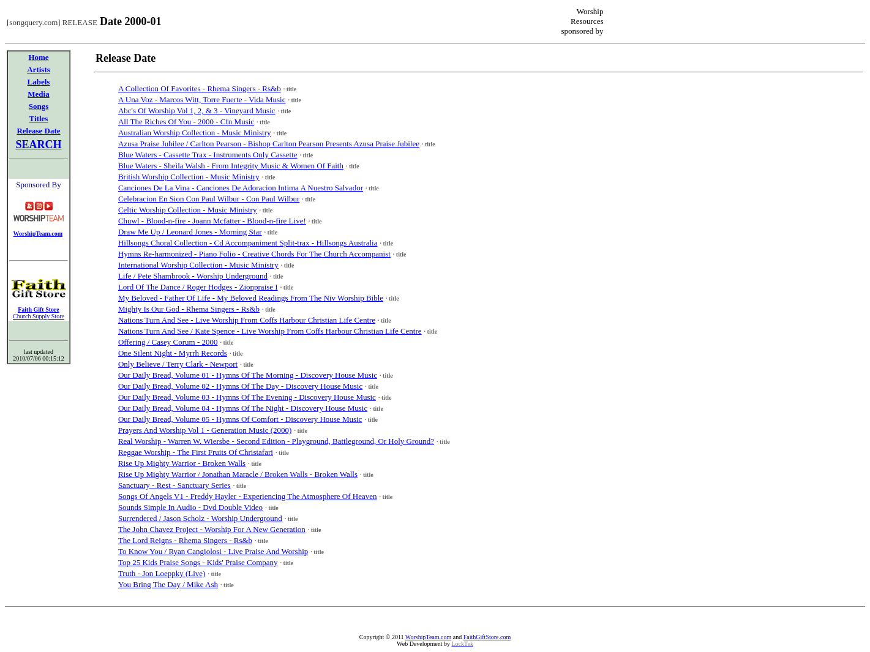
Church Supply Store (38, 316)
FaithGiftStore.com (487, 637)
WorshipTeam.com (428, 637)
